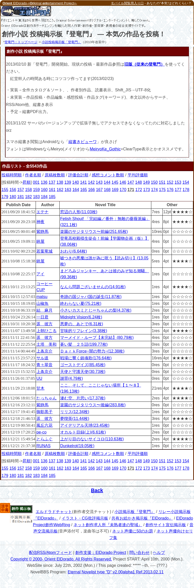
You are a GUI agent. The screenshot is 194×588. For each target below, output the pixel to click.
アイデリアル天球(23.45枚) (84, 425)
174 (154, 190)
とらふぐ (44, 439)
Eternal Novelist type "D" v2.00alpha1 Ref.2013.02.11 (116, 572)
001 (36, 182)
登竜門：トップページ (21, 42)
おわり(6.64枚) (73, 251)
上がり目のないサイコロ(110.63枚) (92, 439)
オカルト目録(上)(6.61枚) (83, 432)
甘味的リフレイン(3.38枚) (83, 331)
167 (99, 190)
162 (60, 190)
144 (107, 182)
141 (83, 182)
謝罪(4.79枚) (71, 378)
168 (107, 190)
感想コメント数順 (108, 175)
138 (59, 182)
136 (44, 182)
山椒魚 (42, 303)
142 (91, 182)
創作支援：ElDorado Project (100, 552)
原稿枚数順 (55, 175)
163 (67, 190)
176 (170, 190)
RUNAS (43, 446)
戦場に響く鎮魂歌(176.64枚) (86, 358)
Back (97, 490)
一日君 (42, 317)
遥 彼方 (44, 324)
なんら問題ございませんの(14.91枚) (93, 287)
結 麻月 (44, 310)
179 (5, 197)
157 (20, 190)
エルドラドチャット (54, 512)
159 (36, 190)
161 (52, 190)
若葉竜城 (44, 251)
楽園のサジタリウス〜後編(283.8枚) (93, 405)
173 (146, 190)
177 (178, 190)
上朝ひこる (46, 331)
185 (52, 197)
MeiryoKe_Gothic (105, 149)
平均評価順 (138, 175)
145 (115, 182)
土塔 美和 (46, 344)
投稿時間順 (12, 175)
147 (130, 182)
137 (51, 182)
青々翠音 (44, 365)
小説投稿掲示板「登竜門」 (61, 42)
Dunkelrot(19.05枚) (77, 446)
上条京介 (44, 351)
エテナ (42, 212)
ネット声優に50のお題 (132, 531)
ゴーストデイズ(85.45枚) (82, 365)
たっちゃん (46, 398)
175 (162, 190)
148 (138, 182)
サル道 (42, 358)
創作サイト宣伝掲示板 (166, 525)
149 (146, 182)
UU (39, 378)
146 (122, 182)
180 (12, 197)
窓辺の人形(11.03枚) (78, 212)
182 (28, 197)
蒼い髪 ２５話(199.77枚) (84, 344)
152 (170, 182)
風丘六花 (44, 425)
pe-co (41, 432)
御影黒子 (44, 412)
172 (138, 190)
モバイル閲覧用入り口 (127, 3)
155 (5, 190)
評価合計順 (78, 175)
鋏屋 (40, 241)
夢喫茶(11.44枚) (74, 418)
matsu (41, 297)
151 (162, 182)
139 (67, 182)
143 (99, 182)
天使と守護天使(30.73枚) (82, 371)
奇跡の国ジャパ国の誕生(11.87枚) (91, 297)
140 (75, 182)
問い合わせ (139, 552)
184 (44, 197)
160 (44, 190)
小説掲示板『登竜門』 (134, 512)
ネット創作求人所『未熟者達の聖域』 (108, 525)
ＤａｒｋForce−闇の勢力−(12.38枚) (92, 351)
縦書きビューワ (82, 142)
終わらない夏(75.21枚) (80, 303)
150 (154, 182)
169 (115, 190)
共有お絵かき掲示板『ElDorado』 (142, 518)
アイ (40, 274)
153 (178, 182)
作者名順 (33, 175)
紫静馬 (42, 231)
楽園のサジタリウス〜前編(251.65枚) (94, 231)
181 (20, 197)
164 (75, 190)
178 (186, 190)
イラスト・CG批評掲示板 (85, 518)
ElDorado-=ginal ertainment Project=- (40, 3)
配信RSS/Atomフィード (50, 552)
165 (83, 190)
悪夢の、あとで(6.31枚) (81, 324)
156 (12, 190)
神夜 (40, 222)
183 (36, 197)
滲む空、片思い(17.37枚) (82, 398)
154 (185, 182)
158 (28, 190)
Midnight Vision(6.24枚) (81, 317)
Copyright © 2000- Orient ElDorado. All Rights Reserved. (61, 559)
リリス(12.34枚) (74, 412)
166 (91, 190)
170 (122, 190)
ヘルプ (159, 552)
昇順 (26, 182)
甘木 (40, 388)
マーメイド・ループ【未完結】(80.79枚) (97, 337)
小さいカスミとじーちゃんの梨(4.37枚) (95, 310)
